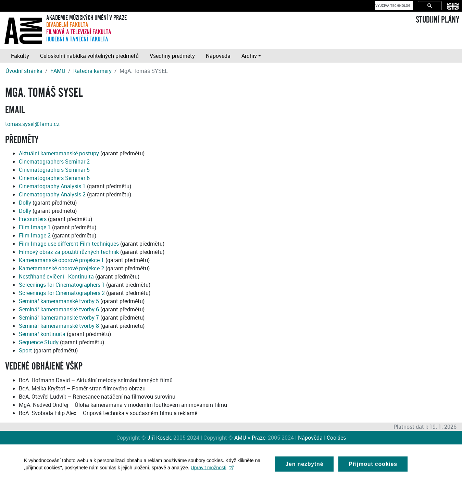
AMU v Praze (249, 437)
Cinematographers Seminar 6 (54, 178)
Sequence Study (39, 342)
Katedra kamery (92, 71)
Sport (25, 350)
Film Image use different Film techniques (69, 243)
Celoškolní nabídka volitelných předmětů (89, 56)
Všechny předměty (172, 56)
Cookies (336, 437)
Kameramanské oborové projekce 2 (61, 268)
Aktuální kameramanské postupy (59, 153)
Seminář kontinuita (42, 334)
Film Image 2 (35, 235)
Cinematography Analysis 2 (52, 194)
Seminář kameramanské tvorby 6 (59, 309)
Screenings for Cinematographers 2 (62, 293)
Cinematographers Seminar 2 (54, 161)
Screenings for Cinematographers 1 (62, 284)
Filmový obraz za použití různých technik (69, 252)
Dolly (25, 202)
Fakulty (20, 56)
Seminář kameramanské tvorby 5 (59, 301)
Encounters (33, 219)
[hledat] (393, 5)
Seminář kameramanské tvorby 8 (59, 325)
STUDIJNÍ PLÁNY (437, 20)
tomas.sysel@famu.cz (32, 124)
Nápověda (218, 56)
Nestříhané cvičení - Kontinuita (56, 276)
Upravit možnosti (212, 470)
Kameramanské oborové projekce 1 (61, 260)
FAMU (57, 71)
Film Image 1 (35, 227)
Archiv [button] (249, 56)
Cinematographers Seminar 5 (54, 169)
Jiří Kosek (159, 437)
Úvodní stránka (23, 71)
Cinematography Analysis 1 (52, 186)
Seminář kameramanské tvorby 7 (59, 317)
